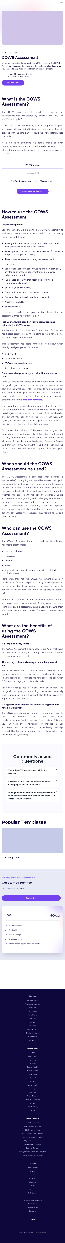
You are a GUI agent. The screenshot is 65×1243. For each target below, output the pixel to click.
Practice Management (32, 1083)
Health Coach (32, 1153)
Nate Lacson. (24, 105)
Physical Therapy (32, 1150)
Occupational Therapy (32, 1157)
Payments (32, 1105)
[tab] (32, 194)
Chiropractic (32, 1135)
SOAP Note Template (32, 1209)
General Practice (32, 1146)
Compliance (32, 1116)
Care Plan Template (32, 1227)
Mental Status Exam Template (32, 1216)
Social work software (32, 1179)
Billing (32, 1101)
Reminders (32, 1119)
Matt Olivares (15, 102)
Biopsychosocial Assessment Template (32, 1231)
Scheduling (32, 1098)
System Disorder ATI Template (32, 1234)
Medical (32, 1190)
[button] (61, 4)
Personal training (32, 1175)
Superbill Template (32, 1202)
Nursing (32, 1168)
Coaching (32, 1161)
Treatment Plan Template (32, 1224)
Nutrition (32, 1182)
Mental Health (32, 1164)
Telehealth (32, 1087)
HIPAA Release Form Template (32, 1213)
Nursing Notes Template (32, 1206)
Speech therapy (32, 1186)
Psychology (32, 1139)
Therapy (32, 1132)
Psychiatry (32, 1171)
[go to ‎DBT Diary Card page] (32, 948)
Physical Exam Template (32, 1220)
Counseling (32, 1143)
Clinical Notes (32, 1091)
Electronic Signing (32, 1112)
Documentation (32, 1109)
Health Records (32, 1080)
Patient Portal (32, 1094)
